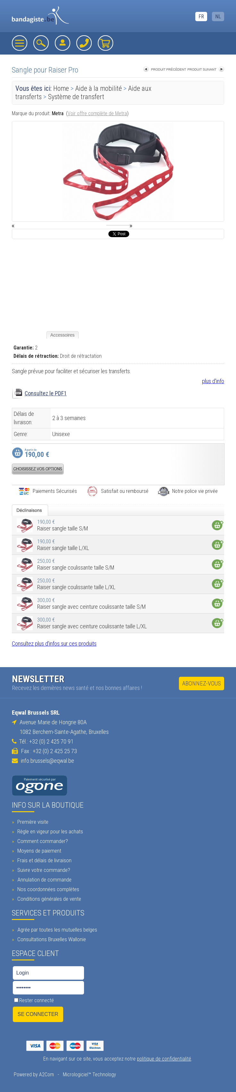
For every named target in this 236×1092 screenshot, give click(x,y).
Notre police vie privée (188, 491)
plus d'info (213, 381)
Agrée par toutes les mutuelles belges (56, 929)
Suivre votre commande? (43, 870)
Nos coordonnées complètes (47, 889)
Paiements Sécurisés (47, 491)
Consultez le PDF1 (46, 393)
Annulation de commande (44, 879)
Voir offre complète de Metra (97, 113)
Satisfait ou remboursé (117, 491)
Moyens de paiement (38, 850)
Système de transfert (76, 97)
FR (201, 16)
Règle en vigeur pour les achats (49, 831)
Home (61, 88)
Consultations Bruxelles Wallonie (51, 939)
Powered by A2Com (34, 1074)
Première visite (32, 822)
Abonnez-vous (201, 683)
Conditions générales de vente (48, 899)
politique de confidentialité (164, 1059)
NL (218, 16)
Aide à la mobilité (98, 88)
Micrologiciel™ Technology (89, 1074)
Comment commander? (42, 841)
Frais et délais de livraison (44, 860)
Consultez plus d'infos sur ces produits (54, 643)
